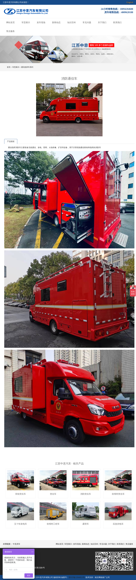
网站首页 (10, 22)
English (130, 2)
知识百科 (71, 22)
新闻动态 (56, 22)
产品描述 (10, 141)
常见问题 (87, 22)
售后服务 (10, 31)
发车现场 (41, 22)
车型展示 (26, 22)
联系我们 (117, 22)
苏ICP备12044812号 (77, 577)
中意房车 (16, 544)
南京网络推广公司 (102, 577)
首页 (8, 67)
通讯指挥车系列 (27, 67)
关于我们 (102, 22)
